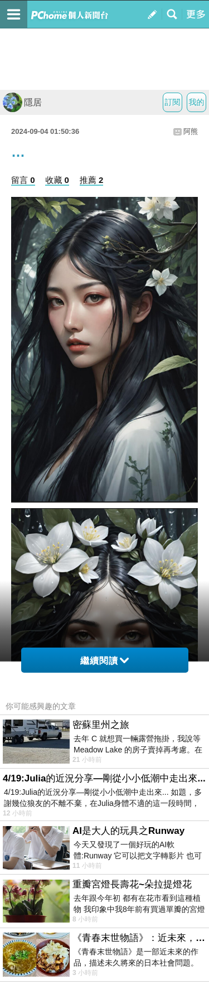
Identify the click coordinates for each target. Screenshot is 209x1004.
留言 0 (23, 180)
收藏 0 (57, 180)
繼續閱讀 (104, 660)
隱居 (22, 102)
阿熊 (190, 131)
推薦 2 (92, 180)
